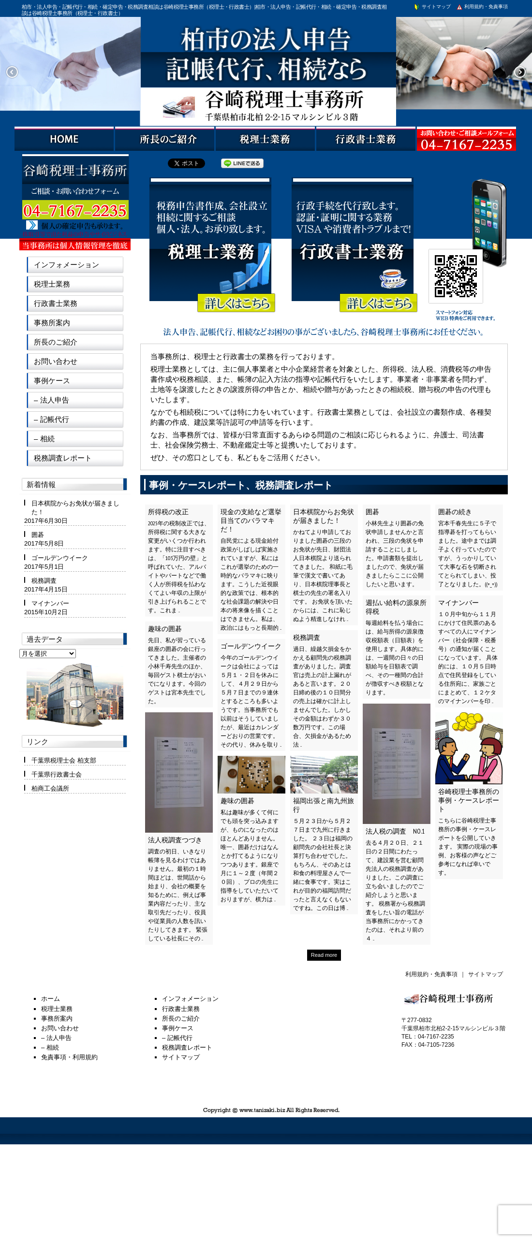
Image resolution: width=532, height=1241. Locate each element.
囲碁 (372, 511)
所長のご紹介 (55, 342)
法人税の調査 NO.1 (395, 831)
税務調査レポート (63, 458)
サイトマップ (432, 6)
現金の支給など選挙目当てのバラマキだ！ (251, 520)
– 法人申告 (51, 400)
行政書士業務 (55, 303)
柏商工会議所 (50, 788)
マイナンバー (458, 602)
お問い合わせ (55, 361)
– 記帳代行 (51, 419)
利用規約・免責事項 (482, 6)
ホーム (50, 998)
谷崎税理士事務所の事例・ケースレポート (468, 800)
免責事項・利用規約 (69, 1057)
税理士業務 (52, 284)
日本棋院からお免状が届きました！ (323, 516)
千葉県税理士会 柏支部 (63, 760)
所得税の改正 (168, 511)
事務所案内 (52, 322)
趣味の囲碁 (165, 628)
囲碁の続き (455, 511)
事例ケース (52, 380)
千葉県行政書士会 (56, 774)
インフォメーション (66, 264)
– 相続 (44, 438)
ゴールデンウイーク (251, 646)
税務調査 (306, 637)
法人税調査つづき (175, 840)
